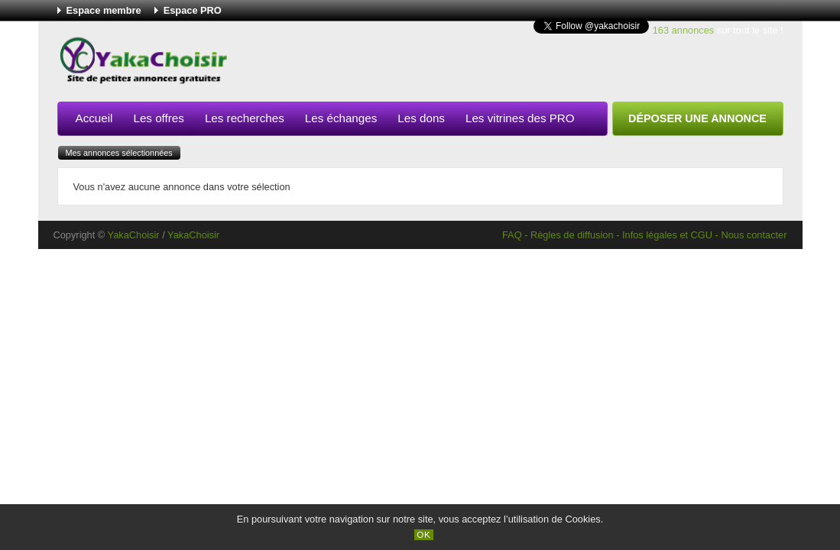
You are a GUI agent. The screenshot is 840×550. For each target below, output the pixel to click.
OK (424, 534)
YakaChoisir (134, 235)
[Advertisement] (505, 64)
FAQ (512, 235)
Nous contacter (753, 235)
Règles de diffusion (572, 235)
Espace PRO (193, 10)
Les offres (158, 118)
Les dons (421, 118)
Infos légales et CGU (667, 235)
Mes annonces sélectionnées (119, 152)
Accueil (94, 118)
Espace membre (103, 10)
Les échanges (341, 118)
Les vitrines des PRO (520, 118)
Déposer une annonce (697, 118)
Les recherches (244, 118)
